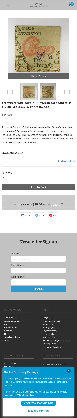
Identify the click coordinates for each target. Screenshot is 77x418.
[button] (7, 5)
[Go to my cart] (71, 5)
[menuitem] (19, 318)
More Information (38, 411)
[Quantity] (10, 178)
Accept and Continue (38, 403)
